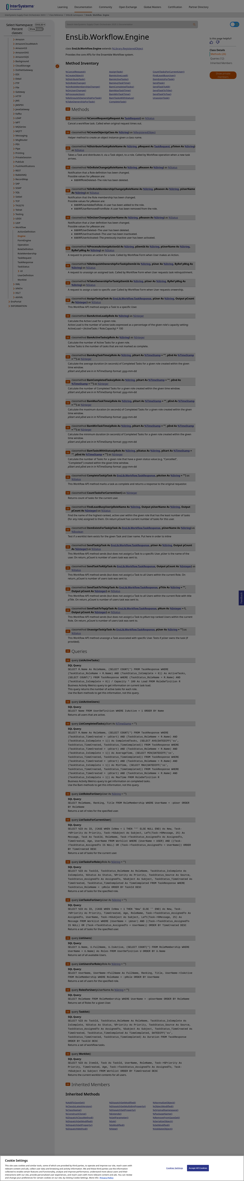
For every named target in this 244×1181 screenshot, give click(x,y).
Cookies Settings (174, 1172)
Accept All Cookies (198, 1172)
